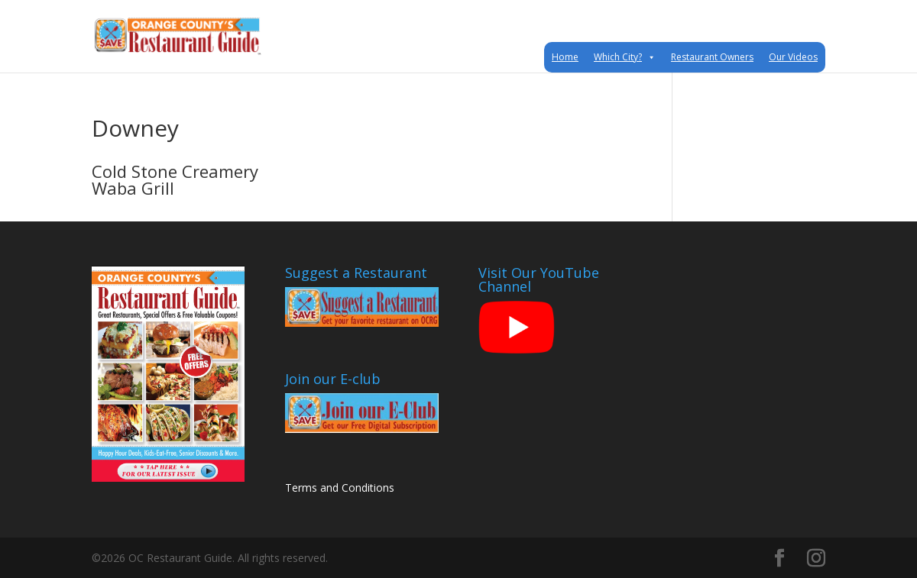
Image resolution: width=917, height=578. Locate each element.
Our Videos (793, 56)
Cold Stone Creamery (175, 171)
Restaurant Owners (712, 56)
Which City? (625, 57)
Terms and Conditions (339, 487)
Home (565, 56)
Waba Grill (133, 187)
